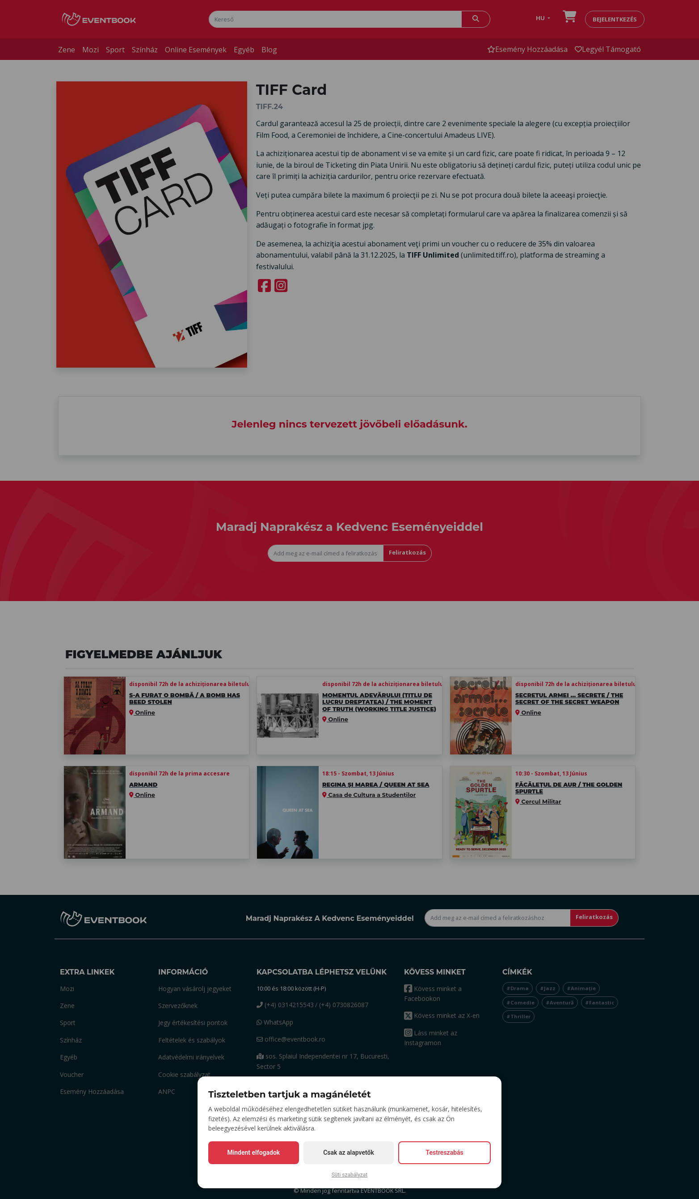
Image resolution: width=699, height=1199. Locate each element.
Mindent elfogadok (253, 1152)
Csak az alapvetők (348, 1152)
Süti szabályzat (350, 1175)
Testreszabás (444, 1152)
